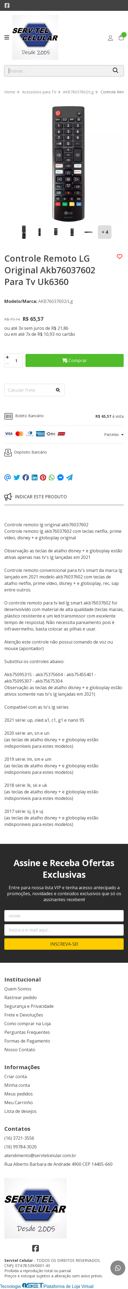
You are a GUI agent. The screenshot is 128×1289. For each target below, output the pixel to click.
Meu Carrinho (18, 1103)
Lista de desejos (20, 1111)
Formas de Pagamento (27, 1041)
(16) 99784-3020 (20, 1147)
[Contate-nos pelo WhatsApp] (117, 1268)
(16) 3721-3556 (19, 1138)
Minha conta (17, 1085)
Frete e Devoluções (23, 1015)
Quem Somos (17, 989)
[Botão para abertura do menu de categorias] (6, 37)
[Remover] (7, 363)
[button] (64, 416)
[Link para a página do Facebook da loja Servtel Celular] (7, 5)
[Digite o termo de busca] (56, 70)
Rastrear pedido (20, 997)
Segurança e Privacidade (29, 1006)
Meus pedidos (18, 1094)
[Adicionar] (7, 357)
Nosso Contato (19, 1050)
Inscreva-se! (64, 944)
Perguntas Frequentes (27, 1032)
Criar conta (15, 1076)
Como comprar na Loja (27, 1024)
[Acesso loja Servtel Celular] (110, 38)
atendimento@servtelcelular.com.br (40, 1155)
